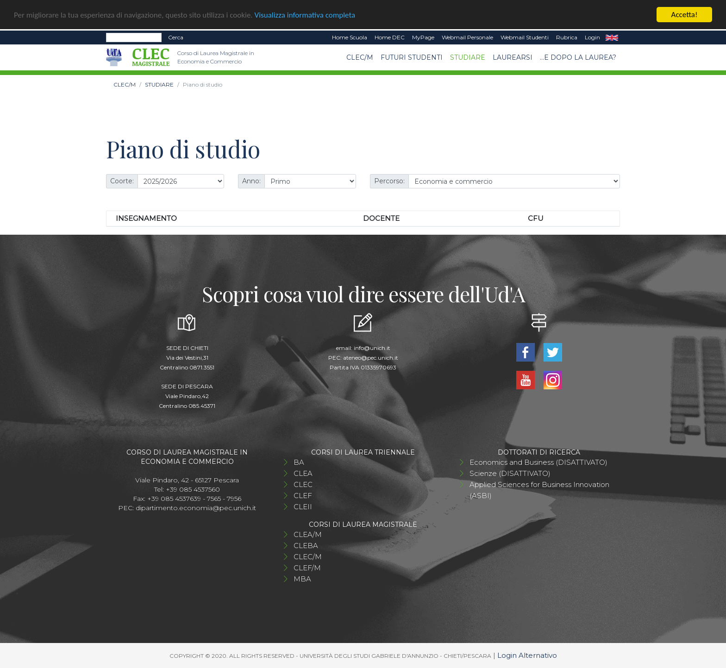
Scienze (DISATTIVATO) (510, 472)
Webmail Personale (467, 37)
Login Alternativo (527, 654)
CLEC (303, 484)
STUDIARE (467, 57)
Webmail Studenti (525, 37)
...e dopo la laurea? (578, 57)
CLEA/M (308, 534)
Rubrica (566, 37)
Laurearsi (512, 57)
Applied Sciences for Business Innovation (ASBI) (539, 489)
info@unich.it (372, 347)
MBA (302, 578)
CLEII (303, 506)
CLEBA (306, 545)
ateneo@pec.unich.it (370, 357)
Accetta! (684, 14)
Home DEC (390, 37)
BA (299, 461)
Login (592, 37)
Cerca (175, 37)
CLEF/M (307, 567)
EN (612, 37)
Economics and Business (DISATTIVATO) (538, 461)
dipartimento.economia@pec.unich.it (196, 507)
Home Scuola (349, 37)
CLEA (303, 472)
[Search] (134, 37)
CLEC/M (359, 57)
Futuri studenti (412, 57)
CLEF (303, 495)
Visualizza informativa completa (305, 14)
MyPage (423, 37)
